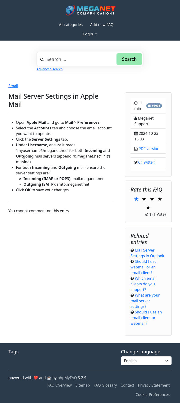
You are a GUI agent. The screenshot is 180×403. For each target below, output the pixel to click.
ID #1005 (154, 106)
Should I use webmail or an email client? (144, 267)
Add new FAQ (102, 24)
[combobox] (90, 59)
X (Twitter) (146, 162)
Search (129, 59)
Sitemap (82, 385)
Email (13, 85)
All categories (71, 24)
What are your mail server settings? (145, 301)
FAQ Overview (59, 385)
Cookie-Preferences (153, 394)
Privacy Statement (154, 385)
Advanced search (50, 69)
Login (88, 34)
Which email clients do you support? (143, 284)
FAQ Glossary (105, 385)
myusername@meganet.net (42, 150)
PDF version (149, 148)
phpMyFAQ (67, 377)
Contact (127, 385)
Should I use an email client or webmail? (146, 317)
